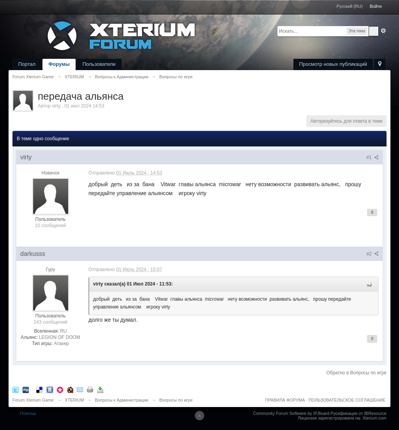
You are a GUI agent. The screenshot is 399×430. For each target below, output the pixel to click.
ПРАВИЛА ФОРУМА (285, 400)
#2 (372, 254)
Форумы (59, 64)
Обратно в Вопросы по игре (356, 372)
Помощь (28, 413)
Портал (26, 64)
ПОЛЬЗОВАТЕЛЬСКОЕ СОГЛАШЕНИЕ (347, 400)
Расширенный (383, 31)
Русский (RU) (350, 6)
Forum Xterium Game (33, 400)
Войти (376, 6)
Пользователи (99, 64)
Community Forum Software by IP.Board (291, 413)
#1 (372, 157)
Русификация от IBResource (358, 413)
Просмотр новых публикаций (333, 64)
